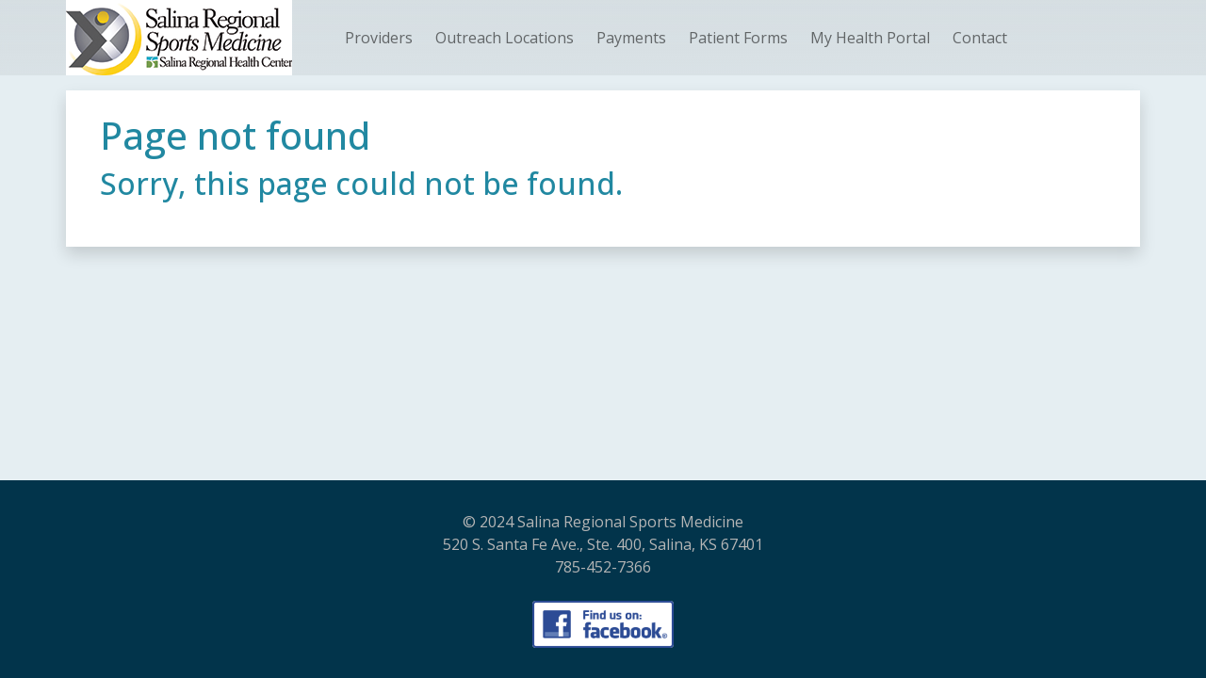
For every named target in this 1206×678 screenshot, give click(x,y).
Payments (631, 37)
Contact (980, 37)
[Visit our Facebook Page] (603, 624)
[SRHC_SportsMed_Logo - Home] (179, 37)
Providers (379, 37)
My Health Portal (870, 37)
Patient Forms (738, 37)
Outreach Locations (504, 37)
